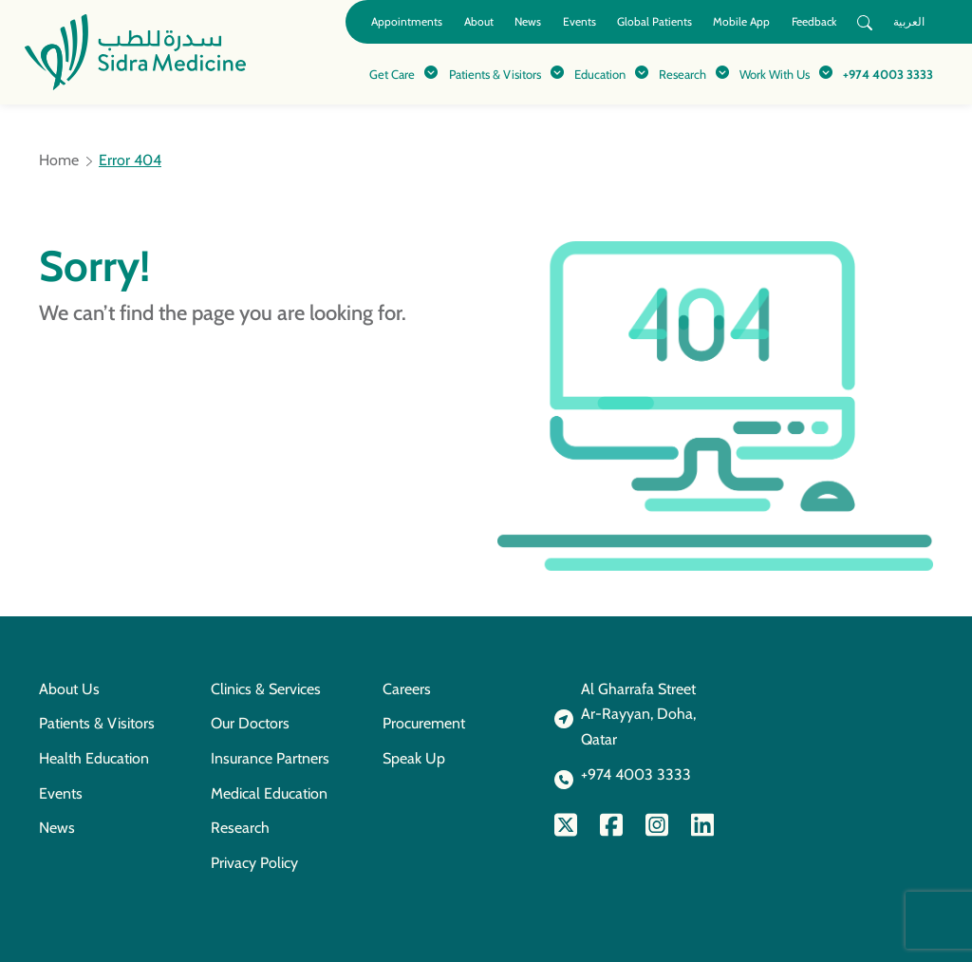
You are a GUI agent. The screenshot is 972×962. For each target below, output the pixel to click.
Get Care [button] (392, 74)
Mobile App (741, 21)
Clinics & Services (266, 689)
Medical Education (269, 793)
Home (59, 160)
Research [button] (682, 74)
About (479, 21)
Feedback (814, 21)
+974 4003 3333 (888, 74)
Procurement (424, 723)
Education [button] (600, 74)
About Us (69, 689)
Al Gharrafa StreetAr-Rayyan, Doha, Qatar (638, 714)
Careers (407, 689)
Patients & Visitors (97, 723)
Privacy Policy (254, 863)
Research (240, 828)
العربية (909, 21)
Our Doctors (250, 723)
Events (579, 21)
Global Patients (654, 21)
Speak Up (414, 758)
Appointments (406, 21)
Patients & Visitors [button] (495, 74)
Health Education (94, 758)
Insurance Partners (270, 758)
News (527, 21)
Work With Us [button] (774, 74)
